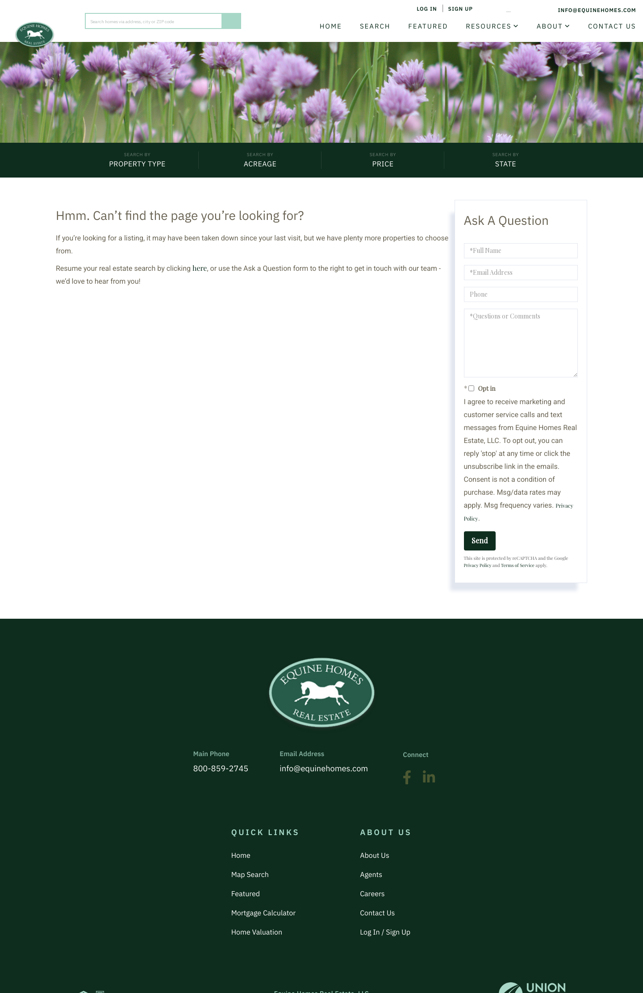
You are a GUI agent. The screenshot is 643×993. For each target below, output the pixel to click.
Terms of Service (517, 568)
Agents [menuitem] (371, 856)
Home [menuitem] (324, 26)
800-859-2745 (503, 10)
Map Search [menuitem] (250, 856)
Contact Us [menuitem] (605, 26)
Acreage (260, 165)
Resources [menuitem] (482, 26)
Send (480, 543)
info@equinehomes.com (585, 10)
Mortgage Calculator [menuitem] (263, 882)
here (199, 271)
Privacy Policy (478, 568)
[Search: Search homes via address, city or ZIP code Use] (153, 19)
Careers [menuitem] (372, 869)
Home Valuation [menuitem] (256, 895)
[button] (231, 19)
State (505, 165)
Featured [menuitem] (422, 26)
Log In (412, 10)
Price (382, 165)
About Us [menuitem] (374, 843)
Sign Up (446, 10)
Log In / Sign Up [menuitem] (385, 895)
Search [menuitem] (368, 26)
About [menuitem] (543, 26)
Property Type (137, 165)
